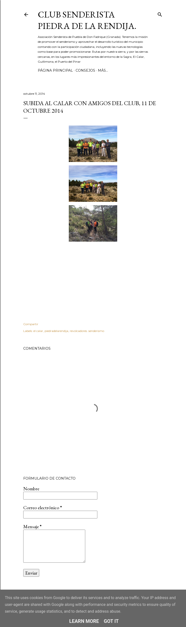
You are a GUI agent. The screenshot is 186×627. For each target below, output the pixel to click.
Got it (111, 621)
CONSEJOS (85, 70)
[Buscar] (160, 13)
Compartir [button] (30, 324)
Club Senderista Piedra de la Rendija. (87, 20)
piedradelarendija (56, 331)
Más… (103, 70)
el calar (38, 331)
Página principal (55, 70)
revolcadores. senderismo (87, 331)
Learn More (84, 621)
